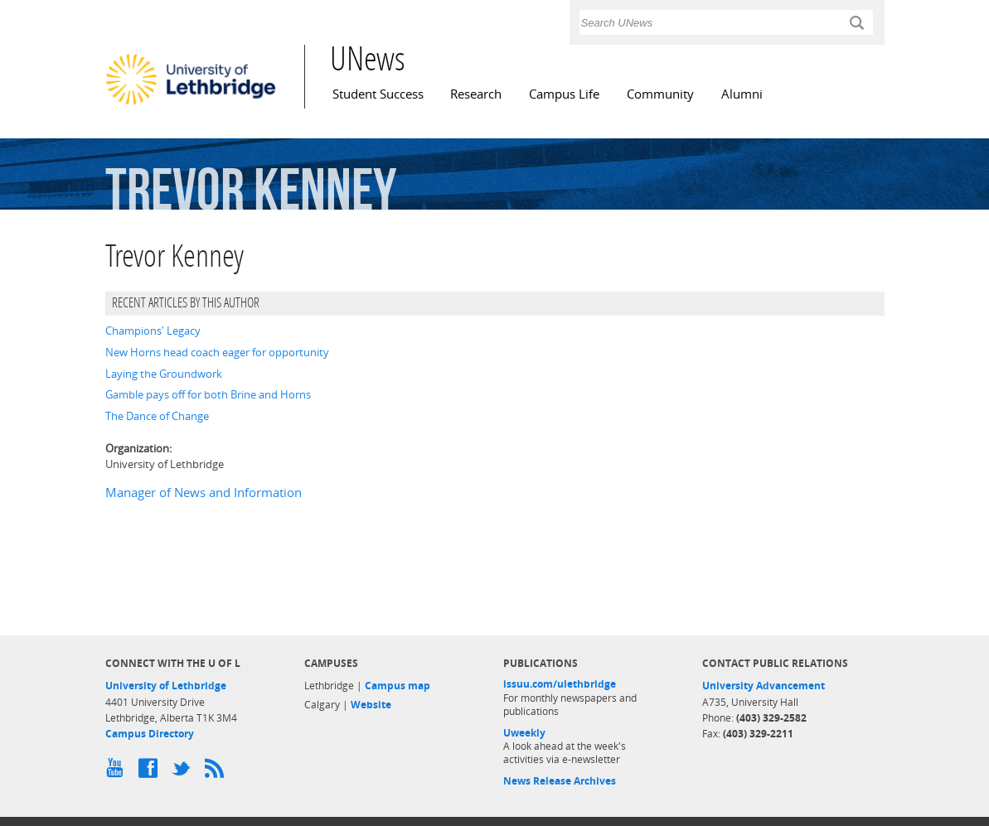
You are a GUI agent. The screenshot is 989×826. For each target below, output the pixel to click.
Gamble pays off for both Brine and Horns (208, 394)
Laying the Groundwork (163, 373)
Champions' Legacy (153, 330)
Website (371, 704)
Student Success (378, 94)
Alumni (742, 94)
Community (660, 94)
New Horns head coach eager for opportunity (217, 352)
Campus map (397, 685)
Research (476, 94)
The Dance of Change (157, 415)
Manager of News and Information (203, 492)
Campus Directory (149, 733)
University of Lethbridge (165, 685)
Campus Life (564, 94)
